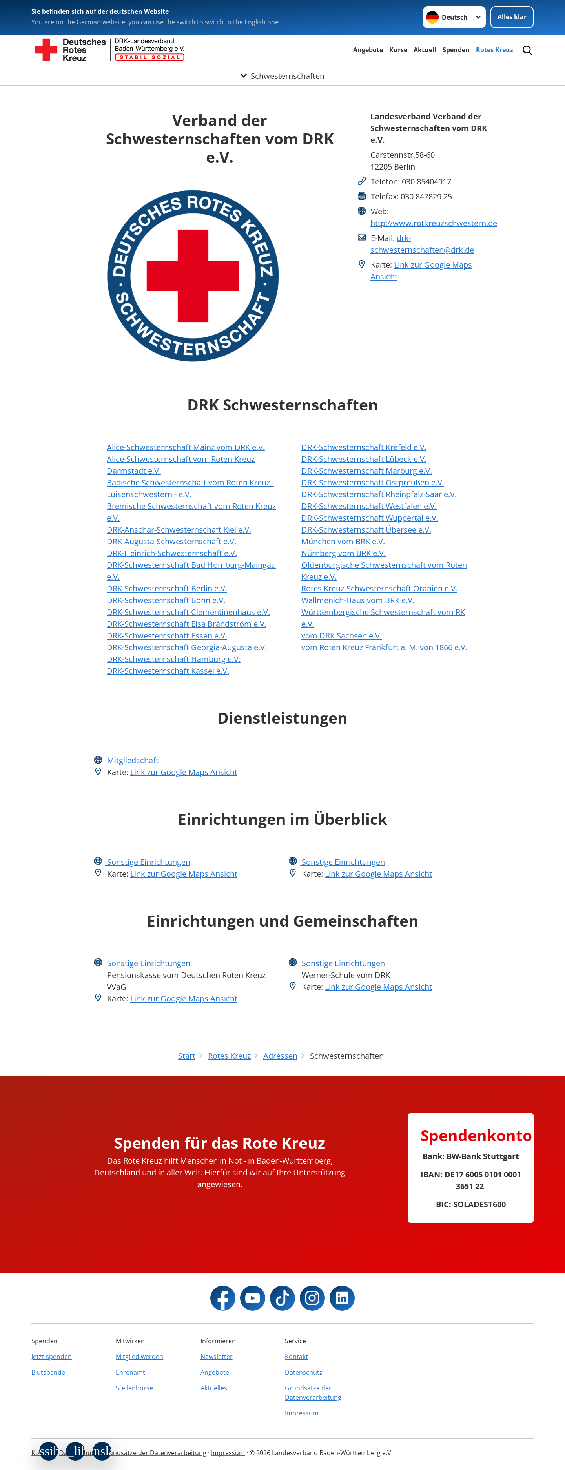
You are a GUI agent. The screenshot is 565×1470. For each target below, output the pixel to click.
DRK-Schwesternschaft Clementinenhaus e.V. (188, 612)
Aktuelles (213, 1388)
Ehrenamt (130, 1372)
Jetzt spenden (51, 1356)
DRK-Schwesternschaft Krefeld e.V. (363, 447)
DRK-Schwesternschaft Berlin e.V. (167, 588)
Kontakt (296, 1356)
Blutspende (48, 1372)
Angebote (368, 50)
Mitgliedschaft (132, 760)
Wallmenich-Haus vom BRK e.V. (357, 600)
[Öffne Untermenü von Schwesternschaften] (282, 75)
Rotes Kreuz (494, 50)
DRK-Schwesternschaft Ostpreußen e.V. (372, 482)
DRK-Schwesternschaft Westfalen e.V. (369, 506)
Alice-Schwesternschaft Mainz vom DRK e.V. (186, 447)
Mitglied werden (139, 1356)
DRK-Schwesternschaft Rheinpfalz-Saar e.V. (379, 494)
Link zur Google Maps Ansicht (183, 772)
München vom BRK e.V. (343, 541)
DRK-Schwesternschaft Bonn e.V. (166, 600)
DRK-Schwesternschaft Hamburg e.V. (174, 659)
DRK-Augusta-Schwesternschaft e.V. (171, 541)
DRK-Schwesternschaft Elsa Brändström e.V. (186, 623)
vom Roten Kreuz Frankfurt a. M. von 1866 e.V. (384, 647)
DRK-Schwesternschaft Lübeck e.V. (363, 459)
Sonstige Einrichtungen (147, 862)
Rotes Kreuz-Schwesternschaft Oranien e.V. (379, 588)
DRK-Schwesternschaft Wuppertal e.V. (369, 517)
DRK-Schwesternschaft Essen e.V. (167, 635)
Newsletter (216, 1356)
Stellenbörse (134, 1388)
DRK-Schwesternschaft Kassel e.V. (168, 671)
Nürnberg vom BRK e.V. (343, 553)
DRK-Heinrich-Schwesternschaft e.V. (172, 553)
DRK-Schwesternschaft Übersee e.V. (366, 529)
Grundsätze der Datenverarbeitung (313, 1393)
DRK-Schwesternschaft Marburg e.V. (366, 470)
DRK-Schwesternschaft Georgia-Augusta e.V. (187, 647)
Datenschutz (304, 1372)
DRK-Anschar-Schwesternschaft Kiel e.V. (179, 529)
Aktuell (425, 50)
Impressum (302, 1413)
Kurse (398, 50)
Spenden (456, 50)
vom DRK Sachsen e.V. (341, 635)
